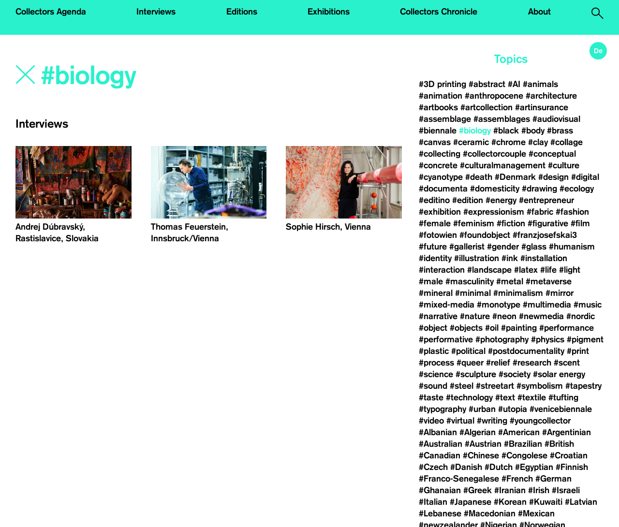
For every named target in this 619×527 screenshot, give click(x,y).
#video (431, 420)
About (539, 11)
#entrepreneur (546, 200)
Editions (241, 11)
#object (433, 327)
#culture (563, 165)
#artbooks (438, 107)
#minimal (473, 293)
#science (436, 374)
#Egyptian (534, 467)
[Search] (156, 76)
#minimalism (518, 293)
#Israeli (566, 490)
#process (436, 362)
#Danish (466, 467)
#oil (492, 327)
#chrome (508, 142)
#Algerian (477, 432)
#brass (560, 130)
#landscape (489, 269)
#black (506, 130)
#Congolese (524, 455)
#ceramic (471, 142)
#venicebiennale (561, 409)
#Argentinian (566, 432)
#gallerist (467, 246)
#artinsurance (541, 107)
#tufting (563, 397)
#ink (509, 258)
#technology (469, 397)
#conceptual (552, 153)
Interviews (156, 11)
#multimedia (547, 304)
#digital (585, 177)
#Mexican (536, 513)
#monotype (498, 304)
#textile (531, 397)
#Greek (477, 490)
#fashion (572, 211)
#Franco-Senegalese (459, 478)
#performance (566, 327)
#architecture (551, 95)
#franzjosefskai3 (545, 235)
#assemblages (501, 119)
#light (569, 269)
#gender (503, 246)
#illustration (476, 258)
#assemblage (445, 119)
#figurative (548, 223)
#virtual (460, 420)
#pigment (585, 339)
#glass (533, 246)
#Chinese (481, 455)
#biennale (438, 130)
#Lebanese (440, 513)
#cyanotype (441, 177)
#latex (526, 269)
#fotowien (438, 235)
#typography (442, 409)
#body (533, 130)
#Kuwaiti (545, 502)
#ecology (577, 188)
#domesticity (494, 188)
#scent (567, 362)
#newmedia (541, 316)
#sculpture (476, 374)
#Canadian (439, 455)
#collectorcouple (494, 153)
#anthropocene (494, 95)
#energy (501, 200)
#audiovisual (556, 119)
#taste (431, 397)
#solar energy (559, 374)
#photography (502, 339)
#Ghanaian (440, 490)
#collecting (439, 153)
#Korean (510, 502)
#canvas (435, 142)
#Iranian (510, 490)
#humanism (572, 246)
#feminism (473, 223)
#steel (461, 385)
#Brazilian (523, 443)
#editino (434, 200)
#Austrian (483, 443)
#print (578, 351)
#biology (475, 130)
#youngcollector (540, 420)
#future (433, 246)
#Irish (538, 490)
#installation (543, 258)
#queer (470, 362)
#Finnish (572, 467)
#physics (547, 339)
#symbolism (539, 385)
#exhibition (440, 211)
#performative (446, 339)
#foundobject (484, 235)
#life (548, 269)
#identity (435, 258)
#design (553, 177)
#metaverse (549, 281)
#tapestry (583, 385)
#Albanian (438, 432)
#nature (475, 316)
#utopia (512, 409)
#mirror (559, 293)
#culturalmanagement (502, 165)
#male (431, 281)
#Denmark (515, 177)
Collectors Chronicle (438, 11)
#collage (566, 142)
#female (435, 223)
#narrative (438, 316)
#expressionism (493, 211)
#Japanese (470, 502)
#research (532, 362)
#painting (519, 327)
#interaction (442, 269)
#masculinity (469, 281)
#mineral (436, 293)
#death (478, 177)
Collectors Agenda (50, 11)
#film (580, 223)
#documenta (443, 188)
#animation (440, 95)
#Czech (433, 467)
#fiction (511, 223)
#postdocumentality (526, 351)
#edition (467, 200)
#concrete (438, 165)
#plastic (434, 351)
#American (519, 432)
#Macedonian (490, 513)
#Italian (433, 502)
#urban (482, 409)
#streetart (495, 385)
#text (505, 397)
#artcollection (486, 107)
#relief (498, 362)
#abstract (487, 84)
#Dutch (499, 467)
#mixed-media (446, 304)
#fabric (540, 211)
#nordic (580, 316)
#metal (509, 281)
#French (517, 478)
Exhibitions (329, 11)
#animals (540, 84)
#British (559, 443)
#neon (504, 316)
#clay (538, 142)
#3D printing (442, 84)
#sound (433, 385)
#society (515, 374)
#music (588, 304)
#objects (466, 327)
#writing (492, 420)
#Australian (440, 443)
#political (468, 351)
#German (553, 478)
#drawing (539, 188)
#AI (514, 84)
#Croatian (569, 455)
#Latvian (581, 502)
